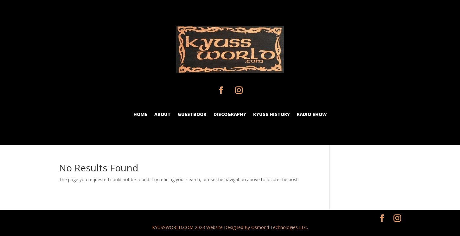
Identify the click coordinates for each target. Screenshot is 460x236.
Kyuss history (271, 114)
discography (230, 114)
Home (140, 114)
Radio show (312, 114)
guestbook (192, 114)
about (162, 114)
